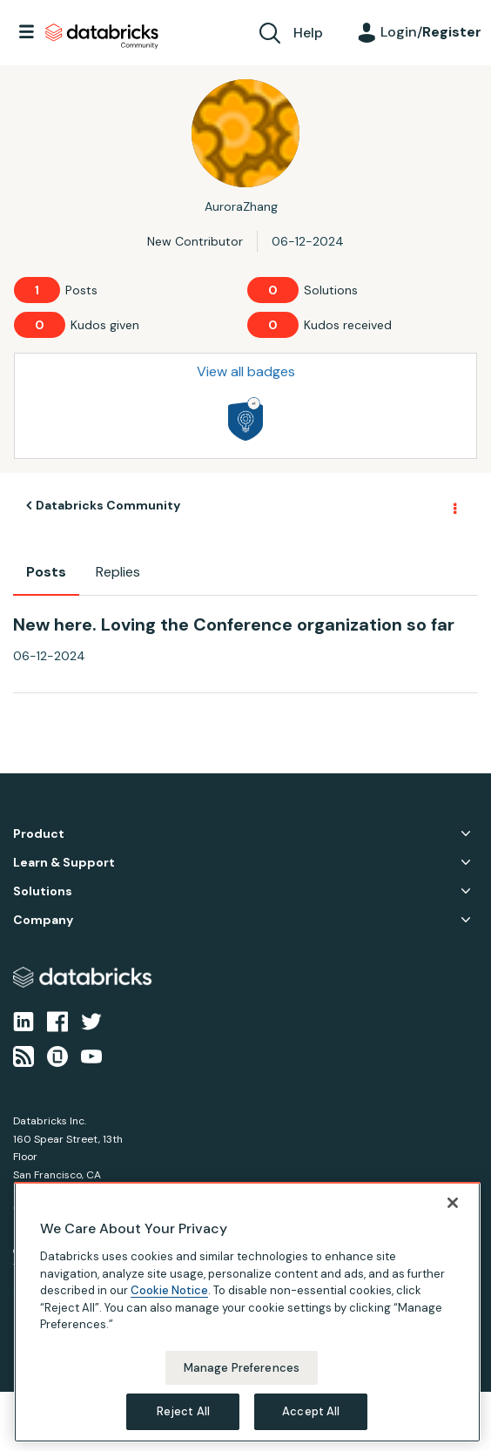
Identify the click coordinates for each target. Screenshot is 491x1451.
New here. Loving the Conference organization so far (233, 624)
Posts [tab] (46, 572)
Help (308, 33)
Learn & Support (64, 862)
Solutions (42, 891)
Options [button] (453, 506)
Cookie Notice (169, 1290)
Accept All (311, 1411)
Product (38, 834)
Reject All (183, 1411)
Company (43, 920)
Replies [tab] (118, 572)
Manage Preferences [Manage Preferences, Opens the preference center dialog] (241, 1367)
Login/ (430, 32)
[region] (247, 1312)
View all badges (246, 371)
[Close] (453, 1203)
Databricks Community (101, 36)
